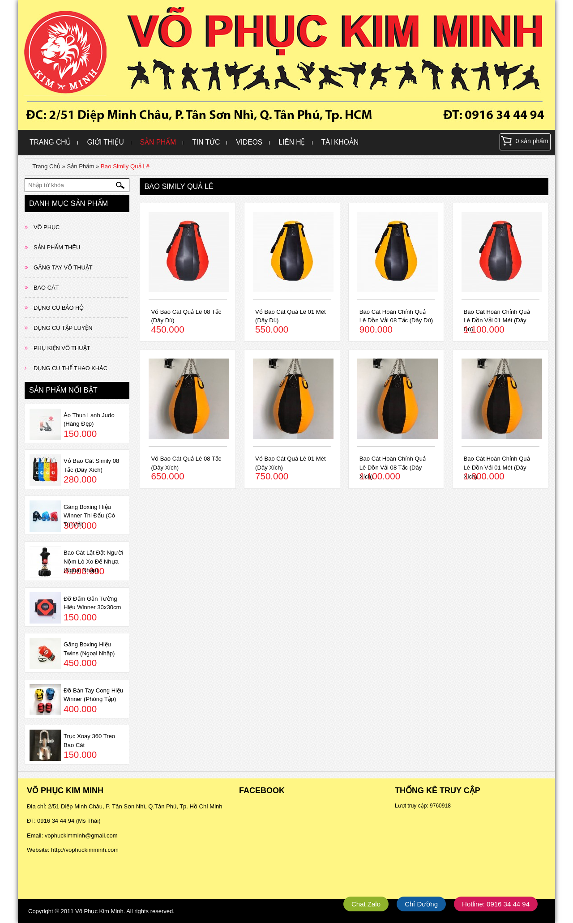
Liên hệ (291, 142)
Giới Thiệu (105, 142)
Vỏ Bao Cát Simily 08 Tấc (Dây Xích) (91, 465)
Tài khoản (340, 142)
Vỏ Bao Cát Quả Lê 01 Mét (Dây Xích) (290, 463)
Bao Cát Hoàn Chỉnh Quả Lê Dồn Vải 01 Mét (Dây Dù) (497, 320)
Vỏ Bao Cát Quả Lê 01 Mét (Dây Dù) (290, 316)
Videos (249, 142)
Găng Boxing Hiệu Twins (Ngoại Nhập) (89, 649)
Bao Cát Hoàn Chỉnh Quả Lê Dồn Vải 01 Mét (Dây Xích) (497, 467)
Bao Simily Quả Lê (125, 166)
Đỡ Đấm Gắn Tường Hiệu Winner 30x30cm (92, 603)
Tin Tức (206, 142)
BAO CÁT (46, 287)
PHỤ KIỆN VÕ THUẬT (62, 348)
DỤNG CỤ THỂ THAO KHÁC (70, 368)
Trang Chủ (50, 142)
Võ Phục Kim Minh (99, 911)
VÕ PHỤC (47, 227)
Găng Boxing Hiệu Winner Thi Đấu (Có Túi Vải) (89, 516)
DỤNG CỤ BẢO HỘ (59, 307)
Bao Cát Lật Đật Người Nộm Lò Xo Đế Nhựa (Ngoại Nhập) (93, 561)
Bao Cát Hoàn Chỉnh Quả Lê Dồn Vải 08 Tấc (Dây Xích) (392, 467)
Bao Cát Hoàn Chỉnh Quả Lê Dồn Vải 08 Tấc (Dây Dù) (396, 316)
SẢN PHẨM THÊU (57, 247)
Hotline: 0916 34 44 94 (496, 904)
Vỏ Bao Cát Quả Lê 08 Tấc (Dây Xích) (186, 463)
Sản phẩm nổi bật (63, 390)
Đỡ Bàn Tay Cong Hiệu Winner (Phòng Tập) (93, 695)
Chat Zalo (366, 904)
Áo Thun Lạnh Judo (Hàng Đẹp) (89, 419)
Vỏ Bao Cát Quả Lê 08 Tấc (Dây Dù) (186, 316)
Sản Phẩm (158, 142)
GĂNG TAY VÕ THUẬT (63, 267)
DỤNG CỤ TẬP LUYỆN (63, 328)
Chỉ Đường (421, 904)
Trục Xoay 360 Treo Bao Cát (89, 740)
